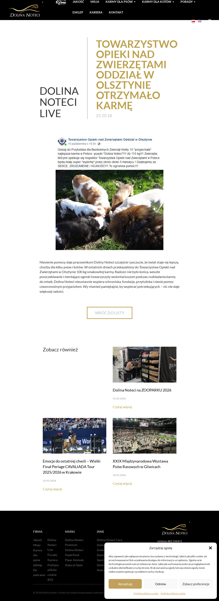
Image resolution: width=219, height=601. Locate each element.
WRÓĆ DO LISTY (109, 312)
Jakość (37, 540)
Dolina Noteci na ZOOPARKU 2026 (142, 390)
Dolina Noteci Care (109, 540)
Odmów (160, 584)
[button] (210, 548)
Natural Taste (74, 565)
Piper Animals (74, 560)
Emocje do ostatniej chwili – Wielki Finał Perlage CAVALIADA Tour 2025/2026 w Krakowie (72, 466)
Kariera (96, 12)
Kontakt (116, 12)
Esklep (78, 12)
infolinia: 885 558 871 (169, 541)
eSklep (37, 565)
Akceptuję (125, 584)
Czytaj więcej (122, 407)
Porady (52, 555)
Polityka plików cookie (146, 593)
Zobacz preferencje (195, 584)
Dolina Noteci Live (51, 545)
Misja (36, 545)
